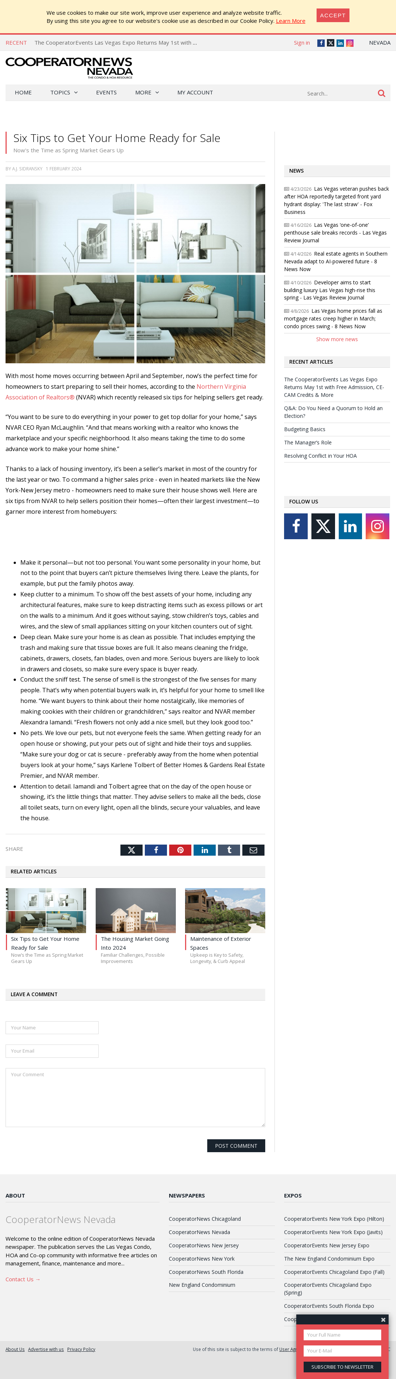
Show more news (337, 339)
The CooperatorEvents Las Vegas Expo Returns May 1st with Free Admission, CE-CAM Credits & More (165, 42)
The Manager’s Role (308, 442)
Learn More (290, 20)
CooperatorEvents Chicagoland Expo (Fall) (334, 1271)
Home (23, 92)
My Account (195, 92)
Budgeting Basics (304, 429)
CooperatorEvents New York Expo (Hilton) (334, 1218)
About (15, 1195)
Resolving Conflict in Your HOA (320, 455)
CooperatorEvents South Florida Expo (329, 1305)
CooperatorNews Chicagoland (205, 1218)
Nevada (379, 42)
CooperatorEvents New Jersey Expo (326, 1245)
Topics (60, 92)
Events (106, 92)
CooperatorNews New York (202, 1258)
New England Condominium (202, 1284)
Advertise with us (46, 1349)
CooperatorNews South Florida (206, 1271)
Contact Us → (23, 1279)
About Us (15, 1349)
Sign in (302, 42)
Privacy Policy (81, 1349)
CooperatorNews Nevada (199, 1232)
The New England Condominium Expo (329, 1258)
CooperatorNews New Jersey (204, 1245)
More (143, 92)
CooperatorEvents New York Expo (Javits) (333, 1232)
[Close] (333, 15)
